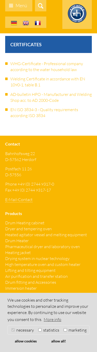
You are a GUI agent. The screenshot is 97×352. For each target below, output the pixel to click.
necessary (22, 330)
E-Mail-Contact (19, 199)
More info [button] (52, 319)
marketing (75, 330)
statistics (48, 330)
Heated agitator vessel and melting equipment (46, 234)
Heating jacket (18, 252)
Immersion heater (21, 288)
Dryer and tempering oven (28, 228)
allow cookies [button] (26, 341)
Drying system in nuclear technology (37, 258)
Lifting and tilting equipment (30, 270)
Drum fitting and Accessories (30, 282)
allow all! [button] (58, 341)
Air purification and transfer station (36, 276)
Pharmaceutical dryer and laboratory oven (42, 246)
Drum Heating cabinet (24, 222)
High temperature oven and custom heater (42, 264)
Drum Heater (17, 240)
